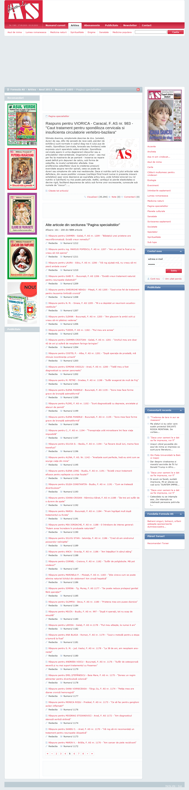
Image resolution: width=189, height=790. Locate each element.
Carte (150, 167)
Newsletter (130, 25)
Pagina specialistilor (59, 116)
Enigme (91, 32)
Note (116, 197)
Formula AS (18, 89)
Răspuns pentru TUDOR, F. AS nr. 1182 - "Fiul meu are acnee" (81, 330)
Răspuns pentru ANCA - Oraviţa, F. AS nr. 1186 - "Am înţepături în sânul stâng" (90, 551)
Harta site (170, 786)
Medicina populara (122, 32)
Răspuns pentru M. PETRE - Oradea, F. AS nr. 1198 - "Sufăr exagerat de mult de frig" (94, 380)
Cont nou (155, 278)
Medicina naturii (58, 32)
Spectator (152, 232)
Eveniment (153, 185)
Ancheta (151, 151)
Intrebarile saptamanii (159, 190)
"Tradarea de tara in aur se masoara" (164, 418)
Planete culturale (156, 211)
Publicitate (111, 25)
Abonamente (92, 25)
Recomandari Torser (158, 543)
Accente (151, 146)
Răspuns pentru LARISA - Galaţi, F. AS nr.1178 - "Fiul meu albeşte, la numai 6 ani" (92, 625)
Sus (180, 786)
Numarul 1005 (64, 89)
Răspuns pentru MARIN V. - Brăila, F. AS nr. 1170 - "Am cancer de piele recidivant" (92, 742)
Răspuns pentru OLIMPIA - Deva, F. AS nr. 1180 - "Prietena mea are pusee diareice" (93, 602)
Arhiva (75, 25)
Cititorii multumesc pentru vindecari (161, 173)
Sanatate (104, 32)
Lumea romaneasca (36, 32)
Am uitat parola (173, 278)
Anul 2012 (45, 89)
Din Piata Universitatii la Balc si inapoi (165, 456)
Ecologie (151, 180)
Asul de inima (15, 32)
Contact (146, 25)
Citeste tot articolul (58, 190)
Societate (152, 226)
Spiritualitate (77, 32)
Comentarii (132, 197)
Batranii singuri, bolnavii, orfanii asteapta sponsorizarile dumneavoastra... (164, 524)
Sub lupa (152, 242)
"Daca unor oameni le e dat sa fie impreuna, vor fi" (164, 438)
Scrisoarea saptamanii (159, 221)
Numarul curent (55, 25)
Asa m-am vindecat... (158, 157)
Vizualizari (97, 197)
